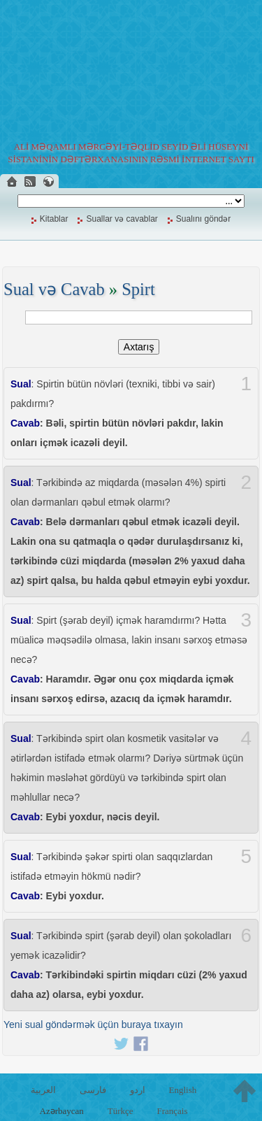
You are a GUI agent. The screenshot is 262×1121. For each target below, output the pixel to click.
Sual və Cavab (54, 289)
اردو (137, 1090)
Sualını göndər (203, 219)
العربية (43, 1090)
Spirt (138, 289)
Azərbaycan (62, 1111)
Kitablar (54, 219)
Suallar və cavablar (121, 219)
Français (172, 1111)
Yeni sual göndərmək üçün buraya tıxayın (93, 1024)
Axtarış (139, 346)
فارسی (93, 1090)
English (182, 1090)
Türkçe (120, 1111)
